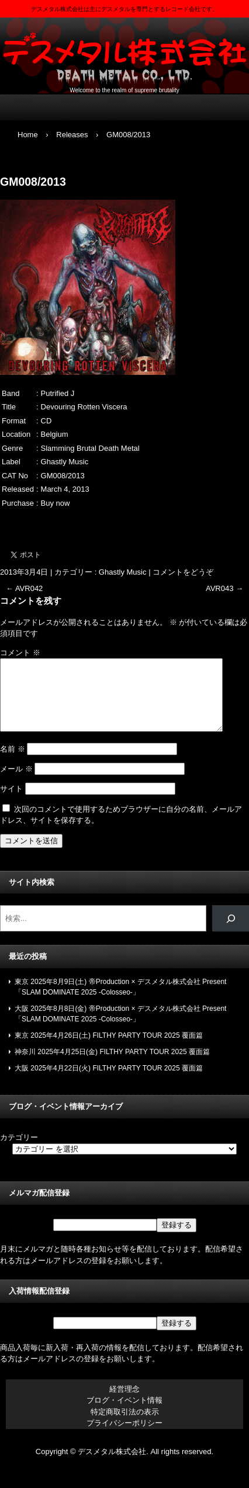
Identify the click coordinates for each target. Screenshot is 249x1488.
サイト (11, 802)
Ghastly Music (123, 572)
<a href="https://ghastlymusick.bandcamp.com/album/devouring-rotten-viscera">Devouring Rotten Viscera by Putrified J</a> (124, 522)
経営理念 (124, 1403)
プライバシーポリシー (124, 1437)
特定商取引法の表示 (125, 1425)
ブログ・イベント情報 (124, 1414)
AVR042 (24, 588)
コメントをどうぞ (183, 572)
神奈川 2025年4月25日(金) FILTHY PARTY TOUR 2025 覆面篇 (112, 1066)
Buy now (55, 503)
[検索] (230, 932)
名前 (12, 763)
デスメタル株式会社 (124, 52)
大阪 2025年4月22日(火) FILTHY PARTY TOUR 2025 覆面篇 (109, 1082)
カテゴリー (19, 1151)
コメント (20, 652)
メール (16, 782)
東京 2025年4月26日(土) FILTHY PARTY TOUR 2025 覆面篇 (109, 1049)
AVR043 (224, 588)
